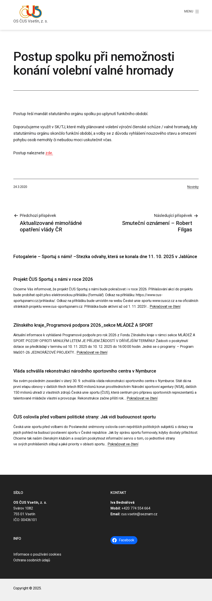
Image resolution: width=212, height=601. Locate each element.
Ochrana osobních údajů (31, 560)
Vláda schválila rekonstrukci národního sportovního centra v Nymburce (84, 371)
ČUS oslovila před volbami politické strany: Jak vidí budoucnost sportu (84, 417)
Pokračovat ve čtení (165, 306)
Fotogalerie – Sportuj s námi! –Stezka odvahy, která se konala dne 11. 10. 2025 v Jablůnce (105, 256)
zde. (49, 153)
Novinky (193, 187)
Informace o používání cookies (37, 554)
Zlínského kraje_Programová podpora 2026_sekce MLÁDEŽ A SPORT (83, 325)
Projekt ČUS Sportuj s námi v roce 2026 (53, 279)
